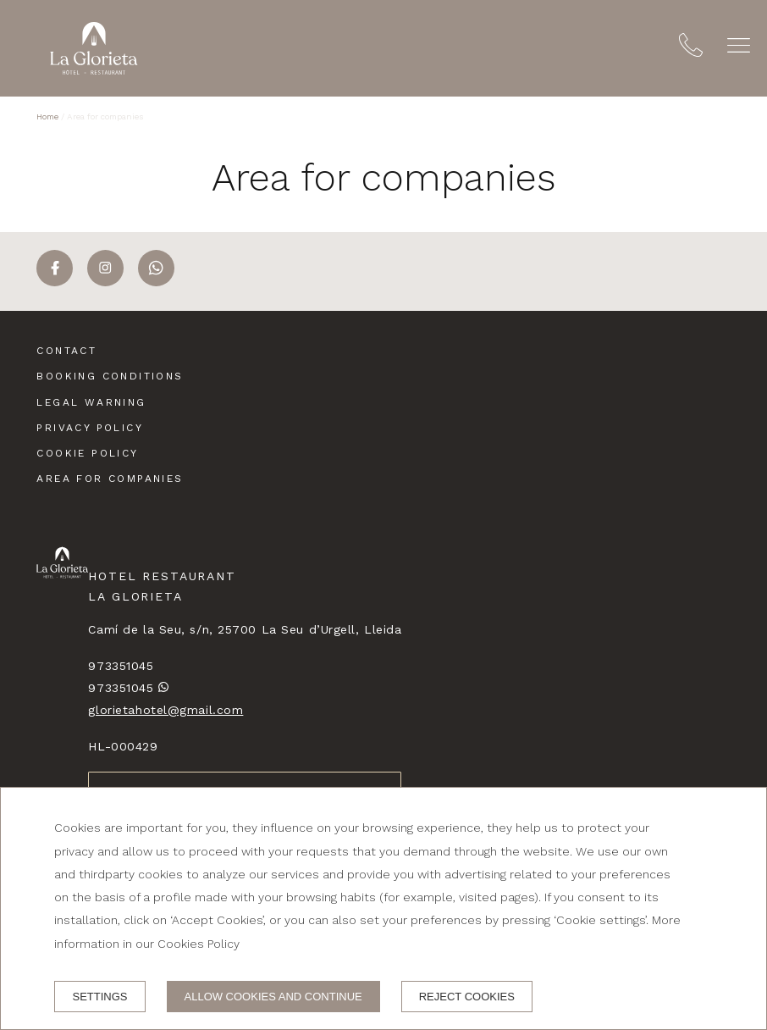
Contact (66, 351)
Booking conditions (109, 376)
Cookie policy (87, 453)
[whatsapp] (156, 281)
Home (47, 116)
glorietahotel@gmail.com (165, 710)
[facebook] (54, 281)
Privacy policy (89, 428)
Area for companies (109, 479)
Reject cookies (467, 996)
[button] (738, 45)
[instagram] (105, 281)
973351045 (120, 666)
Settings (99, 996)
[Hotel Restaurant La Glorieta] (94, 48)
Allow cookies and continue (273, 996)
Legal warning (91, 402)
